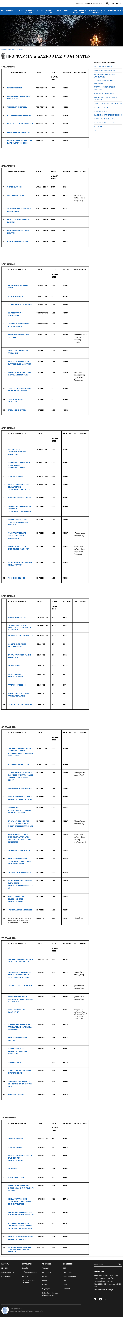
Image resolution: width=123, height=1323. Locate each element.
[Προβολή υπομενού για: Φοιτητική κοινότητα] (85, 10)
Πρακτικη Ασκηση (15, 1147)
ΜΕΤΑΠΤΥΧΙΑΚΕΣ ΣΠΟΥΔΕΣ (44, 11)
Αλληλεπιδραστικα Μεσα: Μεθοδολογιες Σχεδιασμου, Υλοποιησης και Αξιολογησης (20, 1225)
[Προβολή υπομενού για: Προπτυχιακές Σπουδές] (33, 10)
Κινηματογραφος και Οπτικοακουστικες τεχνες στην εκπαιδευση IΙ (19, 1201)
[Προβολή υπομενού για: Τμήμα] (14, 10)
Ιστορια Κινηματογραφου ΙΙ (20, 304)
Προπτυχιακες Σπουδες (14, 49)
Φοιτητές (25, 1276)
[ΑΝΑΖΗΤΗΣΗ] (101, 3)
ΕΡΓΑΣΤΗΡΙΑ (62, 10)
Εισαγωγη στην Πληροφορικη (20, 124)
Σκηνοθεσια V (14, 1169)
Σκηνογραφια (14, 666)
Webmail (45, 1268)
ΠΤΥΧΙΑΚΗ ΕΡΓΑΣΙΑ (101, 107)
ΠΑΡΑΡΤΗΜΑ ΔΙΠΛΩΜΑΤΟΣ (104, 119)
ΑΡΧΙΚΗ (3, 49)
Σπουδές (25, 1268)
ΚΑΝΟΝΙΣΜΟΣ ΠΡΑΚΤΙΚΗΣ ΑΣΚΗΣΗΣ (108, 115)
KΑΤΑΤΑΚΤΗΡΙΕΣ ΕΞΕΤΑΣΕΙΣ (104, 123)
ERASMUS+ (98, 126)
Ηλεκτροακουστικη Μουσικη (20, 910)
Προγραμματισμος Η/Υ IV (19, 850)
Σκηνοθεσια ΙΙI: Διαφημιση (19, 872)
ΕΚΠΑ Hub (66, 1289)
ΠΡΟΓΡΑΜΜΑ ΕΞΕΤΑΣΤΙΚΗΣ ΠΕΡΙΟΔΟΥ (104, 88)
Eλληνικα (79, 3)
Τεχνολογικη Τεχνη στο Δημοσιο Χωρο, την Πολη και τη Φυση (21, 1188)
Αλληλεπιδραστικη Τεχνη (19, 764)
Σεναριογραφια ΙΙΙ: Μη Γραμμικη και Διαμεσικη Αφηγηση (18, 522)
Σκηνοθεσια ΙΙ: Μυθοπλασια (20, 788)
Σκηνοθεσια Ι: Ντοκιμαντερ (20, 636)
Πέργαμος (46, 1289)
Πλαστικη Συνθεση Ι (16, 476)
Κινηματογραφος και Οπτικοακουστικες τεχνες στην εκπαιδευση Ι (19, 861)
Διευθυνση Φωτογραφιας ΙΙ (19, 498)
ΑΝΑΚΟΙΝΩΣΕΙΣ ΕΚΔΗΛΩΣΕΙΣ (96, 11)
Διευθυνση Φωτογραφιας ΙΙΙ (20, 704)
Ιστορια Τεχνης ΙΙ (15, 296)
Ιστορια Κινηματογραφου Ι (19, 115)
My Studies (46, 1272)
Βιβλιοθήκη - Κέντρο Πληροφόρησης (50, 1294)
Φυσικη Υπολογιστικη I (17, 617)
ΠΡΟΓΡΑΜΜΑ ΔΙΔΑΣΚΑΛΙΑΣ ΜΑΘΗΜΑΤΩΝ (104, 75)
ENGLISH (4, 1268)
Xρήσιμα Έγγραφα (8, 1272)
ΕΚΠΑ (65, 1268)
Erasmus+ (66, 1285)
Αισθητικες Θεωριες (16, 578)
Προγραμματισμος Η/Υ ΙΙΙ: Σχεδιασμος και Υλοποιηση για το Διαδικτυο (21, 627)
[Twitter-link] (121, 4)
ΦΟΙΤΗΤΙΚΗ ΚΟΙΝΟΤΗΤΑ (78, 11)
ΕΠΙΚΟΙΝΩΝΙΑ (114, 10)
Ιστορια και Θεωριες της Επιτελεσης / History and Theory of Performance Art (20, 823)
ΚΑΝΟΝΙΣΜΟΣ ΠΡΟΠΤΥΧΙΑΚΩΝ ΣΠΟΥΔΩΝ (105, 98)
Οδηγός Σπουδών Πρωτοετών (28, 1281)
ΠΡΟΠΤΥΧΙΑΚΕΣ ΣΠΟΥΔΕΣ (25, 11)
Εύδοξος (45, 1280)
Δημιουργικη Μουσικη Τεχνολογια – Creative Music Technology (20, 999)
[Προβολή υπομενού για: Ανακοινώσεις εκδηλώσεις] (104, 10)
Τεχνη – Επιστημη (16, 1177)
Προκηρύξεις (6, 1276)
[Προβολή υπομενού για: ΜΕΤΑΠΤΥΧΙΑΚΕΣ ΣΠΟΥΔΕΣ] (53, 10)
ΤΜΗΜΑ (9, 10)
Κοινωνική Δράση (69, 1276)
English (87, 3)
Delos (44, 1285)
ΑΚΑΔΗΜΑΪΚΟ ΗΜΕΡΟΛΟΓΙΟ (104, 93)
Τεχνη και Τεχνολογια (17, 107)
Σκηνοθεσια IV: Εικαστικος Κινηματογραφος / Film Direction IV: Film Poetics (19, 974)
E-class (45, 1276)
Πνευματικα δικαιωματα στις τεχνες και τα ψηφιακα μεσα (20, 1083)
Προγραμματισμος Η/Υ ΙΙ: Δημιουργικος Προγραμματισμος (19, 465)
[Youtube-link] (117, 4)
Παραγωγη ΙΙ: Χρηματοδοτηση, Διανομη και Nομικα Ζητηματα (20, 810)
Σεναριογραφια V (15, 1062)
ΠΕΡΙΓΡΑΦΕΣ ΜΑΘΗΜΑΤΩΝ (104, 70)
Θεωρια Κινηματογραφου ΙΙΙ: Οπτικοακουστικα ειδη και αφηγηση (19, 1249)
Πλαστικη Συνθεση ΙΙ (16, 685)
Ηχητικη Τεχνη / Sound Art (20, 986)
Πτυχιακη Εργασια (15, 1139)
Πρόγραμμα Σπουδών (30, 1272)
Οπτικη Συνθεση (14, 187)
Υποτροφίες (67, 1272)
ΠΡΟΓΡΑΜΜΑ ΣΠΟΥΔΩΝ (103, 67)
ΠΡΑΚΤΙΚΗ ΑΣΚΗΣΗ (101, 111)
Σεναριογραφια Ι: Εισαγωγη (18, 132)
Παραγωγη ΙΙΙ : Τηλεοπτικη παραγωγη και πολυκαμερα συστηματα (19, 1027)
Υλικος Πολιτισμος (16, 1095)
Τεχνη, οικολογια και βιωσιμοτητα (16, 1011)
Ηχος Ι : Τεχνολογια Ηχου (18, 241)
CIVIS (95, 130)
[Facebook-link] (113, 4)
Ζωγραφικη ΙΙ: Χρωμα (17, 410)
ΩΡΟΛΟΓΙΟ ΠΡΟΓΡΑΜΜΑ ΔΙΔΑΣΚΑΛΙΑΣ (103, 82)
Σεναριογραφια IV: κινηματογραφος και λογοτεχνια (17, 1051)
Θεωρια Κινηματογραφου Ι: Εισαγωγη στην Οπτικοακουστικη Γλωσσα (20, 486)
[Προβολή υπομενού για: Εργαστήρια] (69, 10)
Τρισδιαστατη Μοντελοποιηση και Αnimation (17, 451)
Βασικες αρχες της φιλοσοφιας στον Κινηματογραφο (16, 899)
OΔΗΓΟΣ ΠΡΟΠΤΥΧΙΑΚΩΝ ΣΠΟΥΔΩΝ (108, 103)
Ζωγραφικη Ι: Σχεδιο (15, 195)
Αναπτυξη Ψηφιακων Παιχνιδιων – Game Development (17, 535)
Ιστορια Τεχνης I (14, 88)
